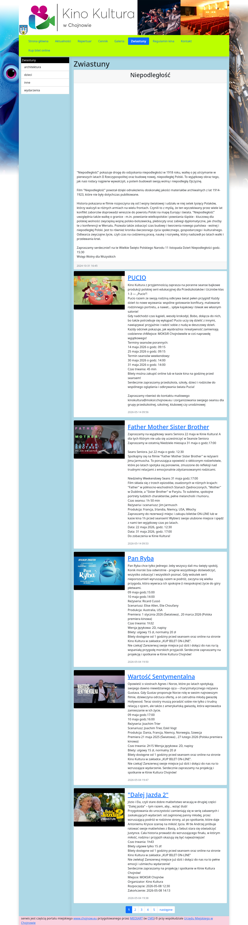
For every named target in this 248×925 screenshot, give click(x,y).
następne (166, 910)
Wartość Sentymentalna (161, 676)
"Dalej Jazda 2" (148, 795)
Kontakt (186, 41)
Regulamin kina (163, 41)
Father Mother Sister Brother (168, 427)
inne (27, 82)
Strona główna (38, 41)
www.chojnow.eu (85, 918)
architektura (32, 67)
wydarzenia (32, 90)
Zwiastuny (138, 41)
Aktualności (63, 41)
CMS (151, 918)
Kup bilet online (39, 50)
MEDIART (136, 918)
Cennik (103, 41)
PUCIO (137, 277)
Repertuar (85, 41)
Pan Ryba (141, 558)
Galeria (119, 41)
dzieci (28, 75)
